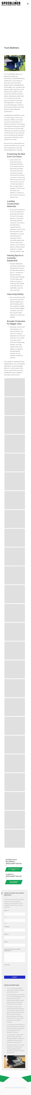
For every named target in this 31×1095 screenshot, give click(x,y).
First (5, 917)
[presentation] (16, 970)
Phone (6, 941)
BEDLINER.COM (17, 1087)
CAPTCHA (7, 964)
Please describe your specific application (12, 949)
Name (6, 910)
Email (6, 934)
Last (5, 923)
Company (6, 926)
